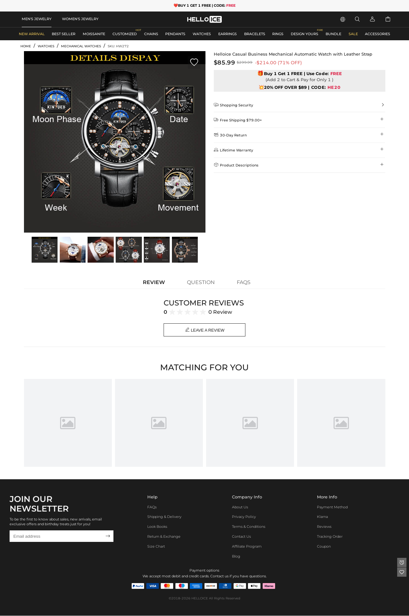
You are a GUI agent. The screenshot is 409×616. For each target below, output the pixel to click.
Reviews (324, 527)
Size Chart (156, 546)
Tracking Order (330, 537)
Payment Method (332, 507)
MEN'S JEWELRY (36, 19)
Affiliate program (247, 546)
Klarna (322, 517)
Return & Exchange (164, 537)
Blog (236, 556)
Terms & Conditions (248, 527)
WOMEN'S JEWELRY (80, 19)
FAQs (152, 507)
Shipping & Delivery (164, 517)
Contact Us (241, 537)
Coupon (324, 546)
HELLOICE (199, 598)
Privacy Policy (244, 517)
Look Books (157, 527)
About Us (240, 507)
